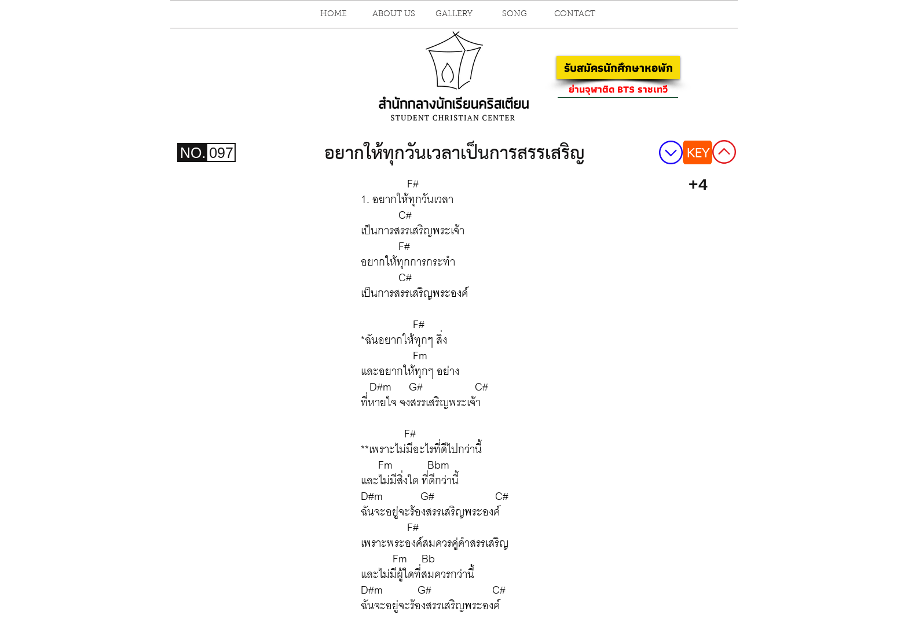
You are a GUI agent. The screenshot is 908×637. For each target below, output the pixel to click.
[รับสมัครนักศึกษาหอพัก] (618, 67)
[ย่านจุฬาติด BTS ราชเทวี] (618, 89)
